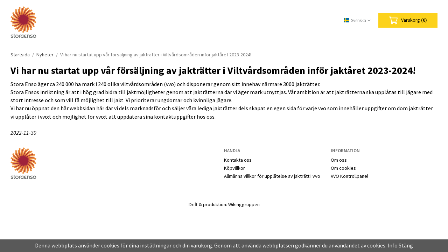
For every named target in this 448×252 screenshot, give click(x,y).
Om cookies (343, 168)
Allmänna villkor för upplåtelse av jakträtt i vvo (272, 176)
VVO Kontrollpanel (349, 176)
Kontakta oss (238, 160)
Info (392, 245)
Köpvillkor (234, 168)
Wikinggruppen (244, 204)
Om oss (339, 160)
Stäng (406, 245)
